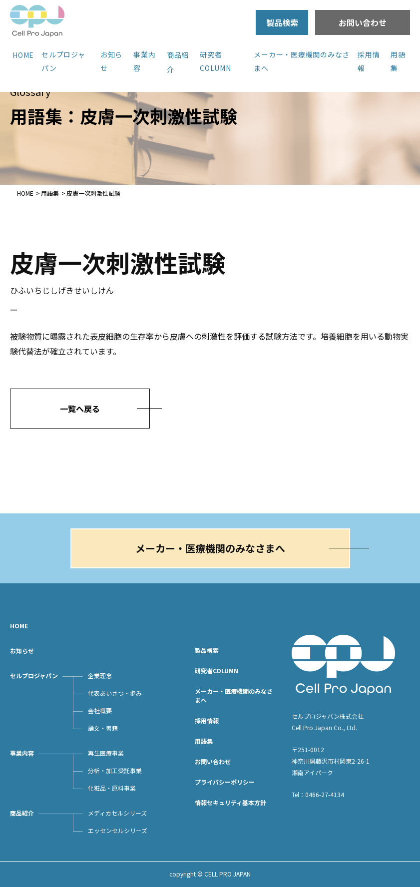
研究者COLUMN (216, 670)
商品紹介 (22, 813)
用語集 (50, 193)
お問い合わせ (363, 22)
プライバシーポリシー (225, 782)
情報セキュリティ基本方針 (230, 802)
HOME (23, 55)
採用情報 (207, 720)
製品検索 (282, 22)
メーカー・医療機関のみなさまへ (210, 548)
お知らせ (22, 650)
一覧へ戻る (80, 409)
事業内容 (22, 753)
